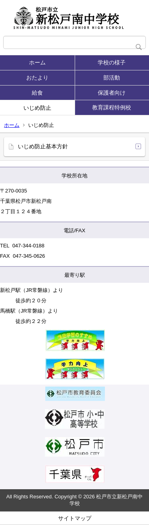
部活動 (111, 77)
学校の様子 (112, 62)
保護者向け (112, 92)
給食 (37, 92)
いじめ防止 (37, 108)
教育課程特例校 (111, 107)
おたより (37, 77)
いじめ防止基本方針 (43, 146)
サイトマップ (74, 518)
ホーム (37, 62)
